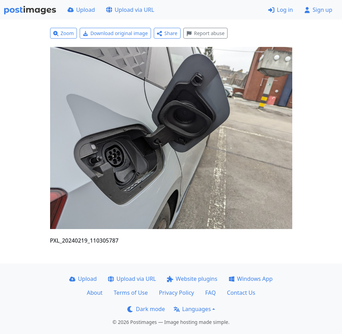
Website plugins (192, 279)
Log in (280, 10)
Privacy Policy (176, 292)
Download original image (115, 33)
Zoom (63, 33)
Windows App (251, 279)
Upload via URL (130, 10)
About (94, 292)
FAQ (210, 292)
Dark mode (146, 309)
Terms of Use (131, 292)
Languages (192, 309)
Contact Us (241, 292)
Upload (81, 10)
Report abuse (205, 33)
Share (167, 33)
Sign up (318, 10)
